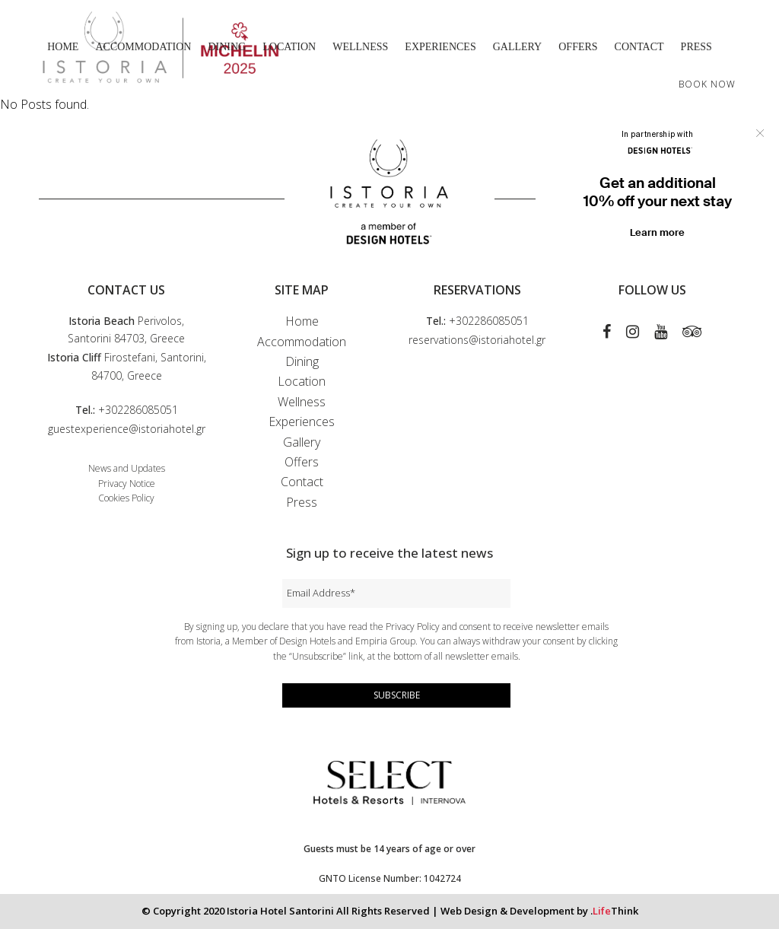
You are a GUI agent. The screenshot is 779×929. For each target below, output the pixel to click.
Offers (302, 461)
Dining (302, 361)
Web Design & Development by (539, 911)
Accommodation (301, 341)
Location (302, 381)
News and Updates (126, 468)
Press (301, 502)
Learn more (657, 232)
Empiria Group (385, 641)
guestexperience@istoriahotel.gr (126, 429)
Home (302, 321)
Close (760, 133)
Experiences (302, 421)
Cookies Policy (126, 498)
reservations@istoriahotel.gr (477, 339)
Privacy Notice (126, 483)
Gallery (301, 442)
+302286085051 (138, 409)
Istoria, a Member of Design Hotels (265, 641)
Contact (302, 481)
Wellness (302, 401)
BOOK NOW (707, 84)
